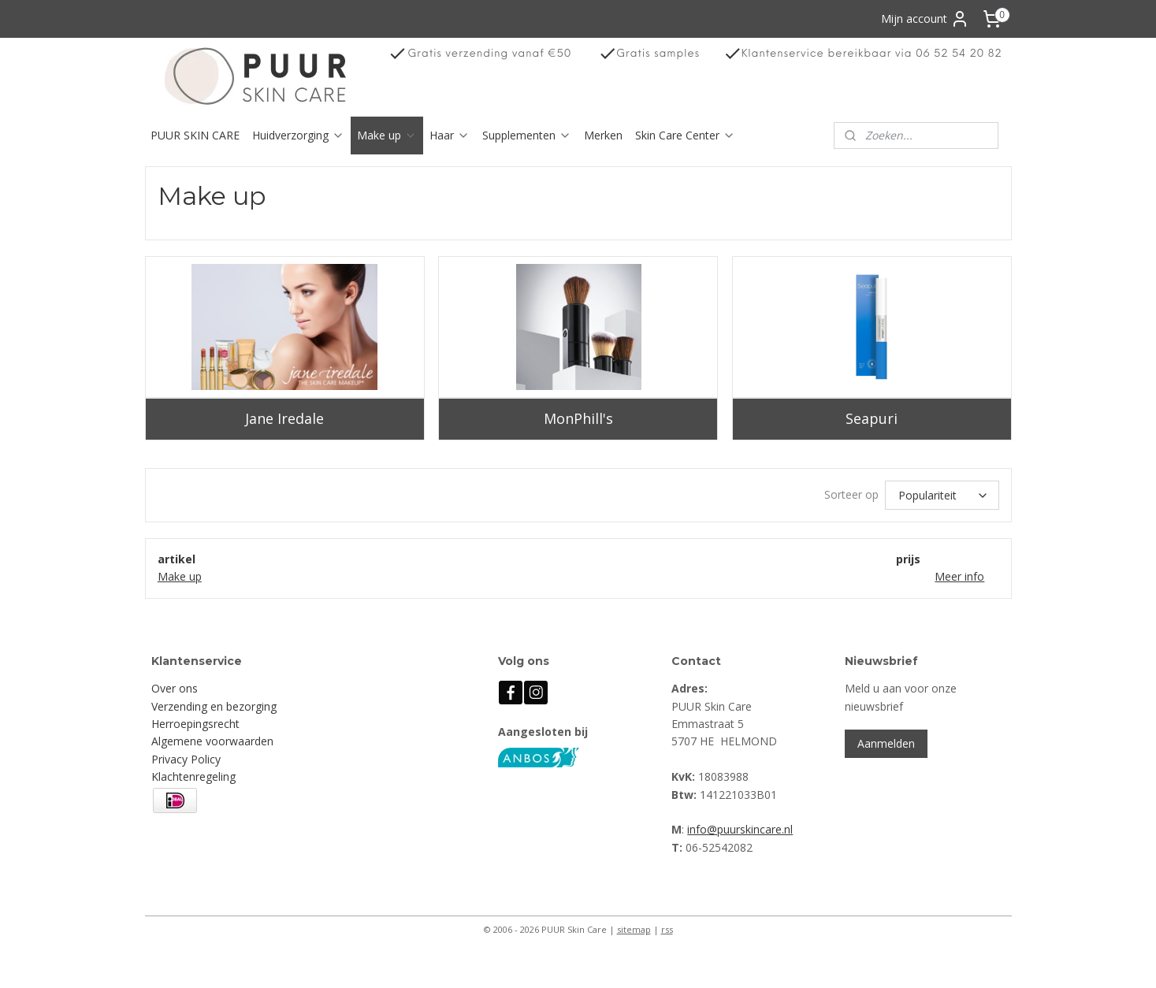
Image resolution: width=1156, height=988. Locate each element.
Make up (387, 135)
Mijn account (925, 18)
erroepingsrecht (199, 723)
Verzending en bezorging (214, 706)
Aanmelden (886, 743)
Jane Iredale (284, 418)
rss (667, 929)
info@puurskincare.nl (740, 829)
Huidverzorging (298, 135)
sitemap (634, 929)
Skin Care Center (685, 135)
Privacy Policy (186, 759)
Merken (603, 135)
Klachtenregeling (193, 776)
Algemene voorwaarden (212, 741)
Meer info (959, 576)
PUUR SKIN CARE (195, 135)
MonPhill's (577, 418)
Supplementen (526, 135)
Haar (449, 135)
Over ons (174, 688)
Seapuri (872, 418)
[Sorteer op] (942, 495)
